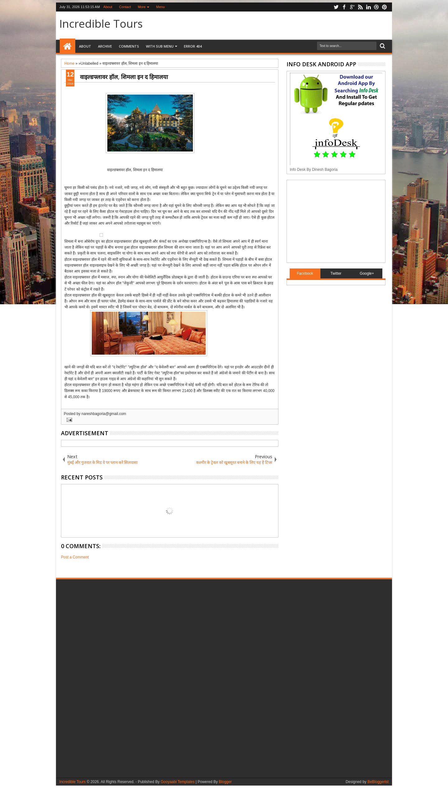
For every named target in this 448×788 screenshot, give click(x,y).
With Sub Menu (160, 46)
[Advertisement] (329, 220)
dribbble (376, 7)
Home (67, 46)
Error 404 (193, 46)
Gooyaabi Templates (177, 782)
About (107, 7)
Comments (129, 46)
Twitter (335, 273)
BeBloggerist (378, 782)
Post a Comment (75, 557)
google (352, 7)
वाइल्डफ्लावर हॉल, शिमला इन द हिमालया (124, 77)
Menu (160, 7)
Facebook (305, 273)
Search (381, 46)
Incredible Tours (101, 23)
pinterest (384, 7)
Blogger (225, 782)
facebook (344, 7)
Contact (125, 7)
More (142, 7)
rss (360, 7)
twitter (336, 7)
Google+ (367, 273)
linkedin (368, 7)
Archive (105, 46)
